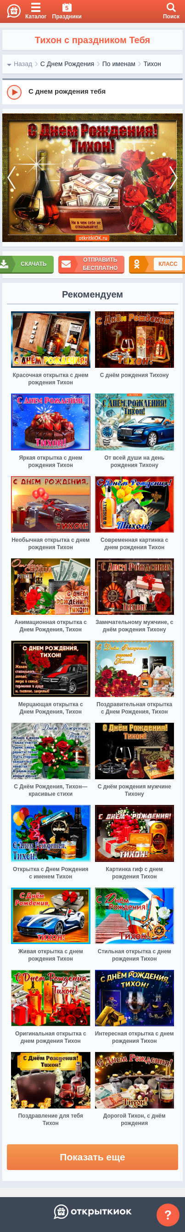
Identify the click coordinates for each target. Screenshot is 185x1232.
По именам (118, 64)
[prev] (11, 177)
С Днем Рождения (67, 64)
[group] (92, 91)
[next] (173, 177)
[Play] (14, 92)
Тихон (152, 64)
